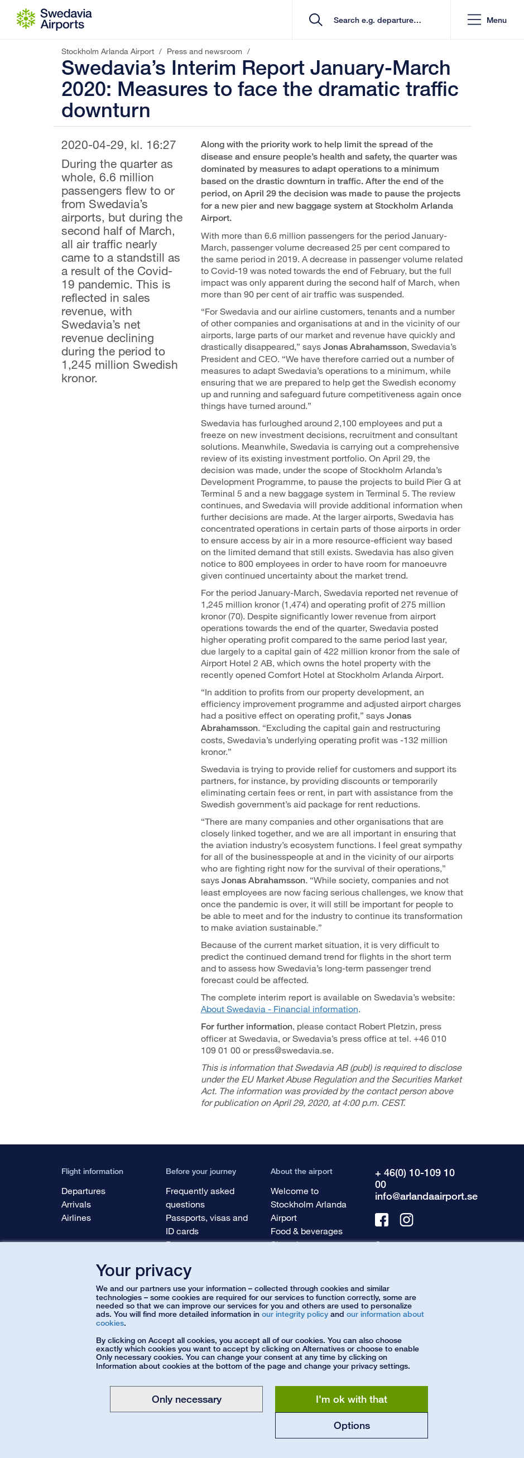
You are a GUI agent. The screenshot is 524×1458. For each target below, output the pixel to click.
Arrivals (76, 1204)
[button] (487, 20)
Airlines (76, 1217)
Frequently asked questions (200, 1197)
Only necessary (187, 1399)
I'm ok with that (351, 1399)
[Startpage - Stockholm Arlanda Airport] (54, 19)
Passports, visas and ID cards (207, 1224)
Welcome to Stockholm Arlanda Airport (309, 1204)
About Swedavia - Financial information (279, 1008)
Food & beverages (307, 1230)
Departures (83, 1190)
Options (352, 1425)
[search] (375, 19)
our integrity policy (295, 1314)
